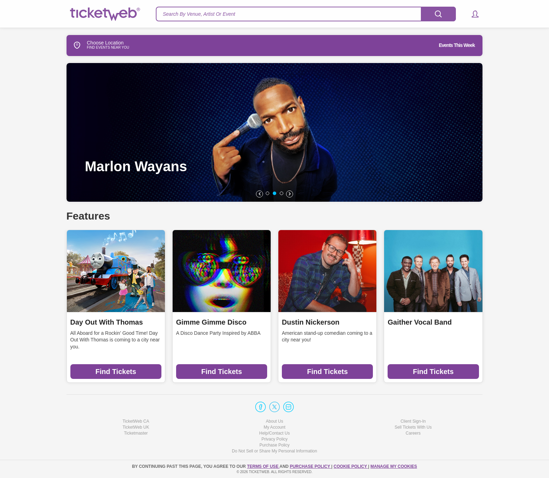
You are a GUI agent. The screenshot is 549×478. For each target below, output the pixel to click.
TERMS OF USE (263, 466)
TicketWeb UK (136, 427)
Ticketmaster (136, 433)
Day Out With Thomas (106, 322)
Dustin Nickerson (310, 322)
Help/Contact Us (274, 433)
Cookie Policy (351, 466)
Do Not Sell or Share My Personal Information (274, 451)
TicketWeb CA (136, 421)
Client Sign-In (413, 421)
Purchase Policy (274, 445)
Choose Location (95, 45)
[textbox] (306, 14)
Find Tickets (115, 371)
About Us (274, 421)
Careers (413, 433)
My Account (274, 427)
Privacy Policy (275, 439)
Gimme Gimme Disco (211, 322)
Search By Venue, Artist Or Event (199, 14)
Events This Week (457, 45)
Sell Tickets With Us (413, 427)
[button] (472, 14)
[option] (280, 132)
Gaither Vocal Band (420, 322)
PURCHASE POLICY (310, 466)
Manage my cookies (393, 466)
